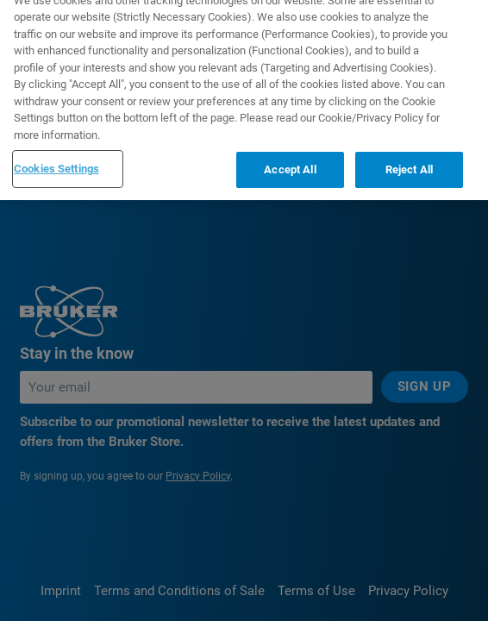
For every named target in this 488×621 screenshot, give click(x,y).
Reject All (409, 158)
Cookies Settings (56, 157)
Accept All (290, 158)
